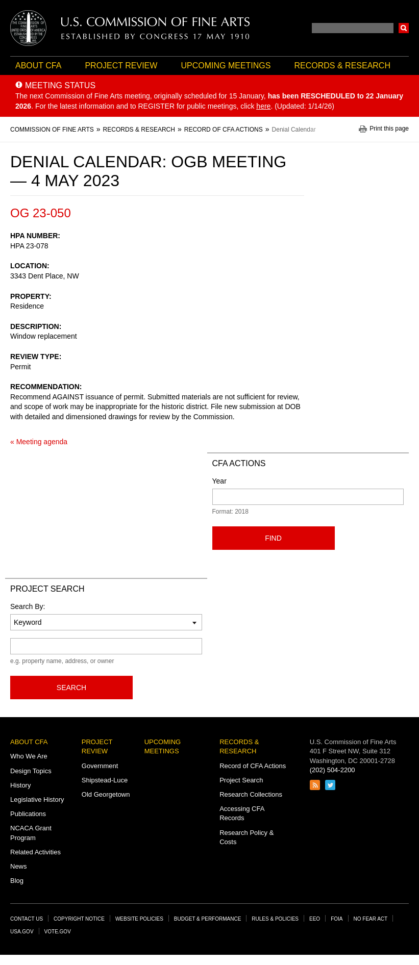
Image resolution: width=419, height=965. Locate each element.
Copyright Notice (79, 919)
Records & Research (342, 65)
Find (273, 538)
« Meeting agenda (38, 442)
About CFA (38, 65)
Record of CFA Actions (252, 766)
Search (404, 28)
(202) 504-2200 (332, 770)
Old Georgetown (106, 794)
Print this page (389, 128)
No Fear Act (371, 919)
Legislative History (37, 799)
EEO (314, 919)
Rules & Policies (275, 919)
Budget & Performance (207, 919)
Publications (28, 814)
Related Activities (35, 852)
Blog (16, 880)
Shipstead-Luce (105, 780)
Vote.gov (57, 931)
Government (100, 766)
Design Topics (31, 771)
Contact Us (26, 919)
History (20, 785)
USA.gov (22, 931)
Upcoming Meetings (225, 65)
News (18, 866)
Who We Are (28, 756)
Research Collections (250, 794)
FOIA (336, 919)
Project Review (121, 65)
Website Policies (139, 919)
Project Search (241, 780)
